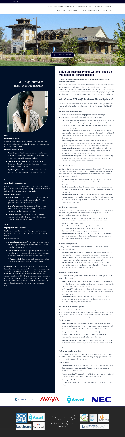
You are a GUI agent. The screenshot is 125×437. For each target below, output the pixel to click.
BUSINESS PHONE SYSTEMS (64, 6)
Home (50, 6)
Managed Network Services (67, 11)
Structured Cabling (103, 6)
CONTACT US (107, 11)
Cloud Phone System (84, 6)
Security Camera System (90, 11)
